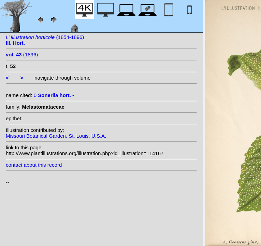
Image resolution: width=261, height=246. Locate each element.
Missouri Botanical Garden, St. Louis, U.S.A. (56, 136)
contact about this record (34, 165)
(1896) (22, 54)
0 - (54, 95)
